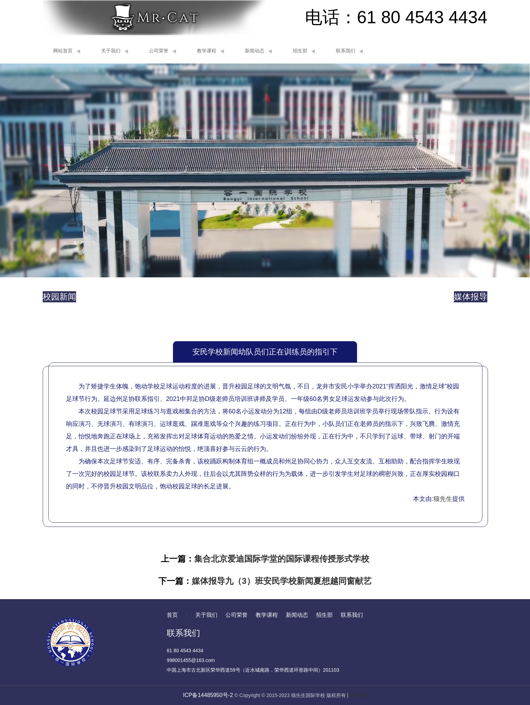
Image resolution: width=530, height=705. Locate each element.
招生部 (304, 51)
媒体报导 (470, 296)
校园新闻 (59, 296)
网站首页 (66, 51)
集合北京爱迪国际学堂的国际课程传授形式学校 (281, 558)
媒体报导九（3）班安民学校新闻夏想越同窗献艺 (281, 581)
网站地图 (358, 695)
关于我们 (114, 51)
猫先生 (442, 498)
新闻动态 (258, 51)
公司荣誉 (162, 51)
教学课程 (210, 51)
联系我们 (349, 51)
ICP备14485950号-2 (208, 695)
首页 (172, 615)
